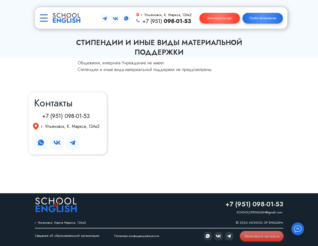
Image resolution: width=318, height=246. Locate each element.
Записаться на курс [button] (219, 18)
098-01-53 (177, 21)
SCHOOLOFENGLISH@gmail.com (259, 212)
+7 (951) (153, 21)
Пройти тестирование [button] (262, 18)
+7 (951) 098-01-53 (66, 116)
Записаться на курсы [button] (261, 236)
